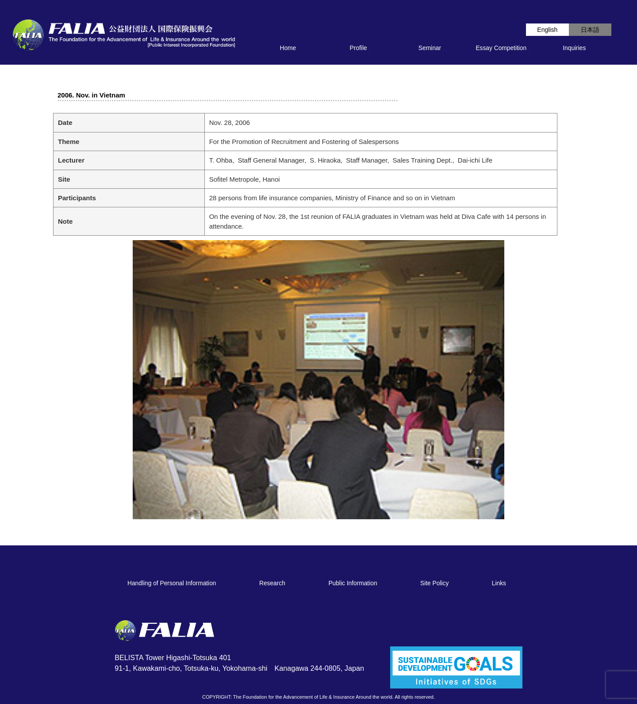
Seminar (429, 48)
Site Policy (434, 583)
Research (272, 583)
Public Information (352, 583)
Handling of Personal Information (171, 583)
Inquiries (574, 48)
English (547, 29)
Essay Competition (501, 48)
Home (288, 48)
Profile (358, 48)
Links (499, 583)
